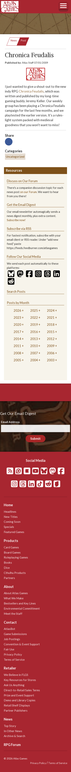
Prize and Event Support (19, 695)
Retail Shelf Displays (17, 705)
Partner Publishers (15, 710)
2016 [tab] (34, 332)
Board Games (12, 552)
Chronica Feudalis (31, 91)
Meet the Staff (13, 613)
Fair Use (9, 649)
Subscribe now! (16, 220)
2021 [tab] (51, 318)
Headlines (10, 511)
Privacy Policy (13, 654)
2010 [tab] (34, 346)
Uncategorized (15, 156)
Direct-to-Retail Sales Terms (22, 690)
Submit (35, 439)
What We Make (13, 598)
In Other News (13, 731)
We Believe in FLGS (16, 674)
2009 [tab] (51, 346)
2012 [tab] (51, 339)
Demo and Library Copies (19, 700)
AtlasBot (9, 628)
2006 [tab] (51, 353)
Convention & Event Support (22, 644)
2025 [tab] (34, 310)
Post (23, 40)
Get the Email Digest (21, 205)
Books (8, 562)
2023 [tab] (17, 318)
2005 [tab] (17, 360)
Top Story (10, 726)
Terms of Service (14, 659)
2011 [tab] (17, 346)
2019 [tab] (34, 325)
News (14, 40)
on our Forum (28, 192)
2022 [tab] (34, 318)
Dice (7, 567)
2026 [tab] (17, 310)
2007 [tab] (34, 353)
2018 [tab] (51, 325)
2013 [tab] (34, 339)
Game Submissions (15, 634)
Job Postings (12, 639)
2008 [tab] (17, 353)
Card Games (11, 547)
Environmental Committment (22, 608)
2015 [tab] (51, 332)
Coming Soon (12, 521)
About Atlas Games (16, 593)
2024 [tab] (51, 310)
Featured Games (14, 532)
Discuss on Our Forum (22, 181)
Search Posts (16, 291)
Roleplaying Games (16, 557)
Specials (9, 526)
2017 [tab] (17, 332)
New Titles (11, 516)
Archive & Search (14, 736)
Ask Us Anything (14, 685)
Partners (9, 578)
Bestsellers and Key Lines (20, 603)
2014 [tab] (17, 339)
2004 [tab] (34, 360)
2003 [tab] (51, 360)
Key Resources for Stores (20, 680)
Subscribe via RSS (19, 229)
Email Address (10, 422)
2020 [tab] (17, 325)
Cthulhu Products (15, 572)
